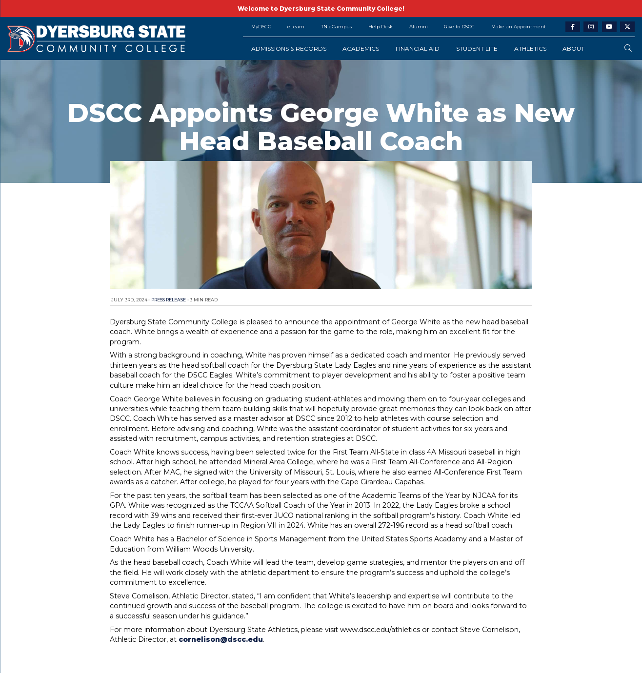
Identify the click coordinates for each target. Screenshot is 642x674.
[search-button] (628, 48)
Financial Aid (418, 48)
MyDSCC (261, 26)
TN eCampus (336, 26)
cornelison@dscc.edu (221, 639)
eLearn (295, 26)
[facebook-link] (572, 27)
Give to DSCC (459, 26)
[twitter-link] (627, 27)
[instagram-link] (590, 27)
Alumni (418, 26)
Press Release (168, 299)
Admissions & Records (288, 48)
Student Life (477, 48)
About (573, 48)
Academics (360, 48)
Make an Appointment (518, 26)
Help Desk (380, 26)
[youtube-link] (609, 27)
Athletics (530, 48)
